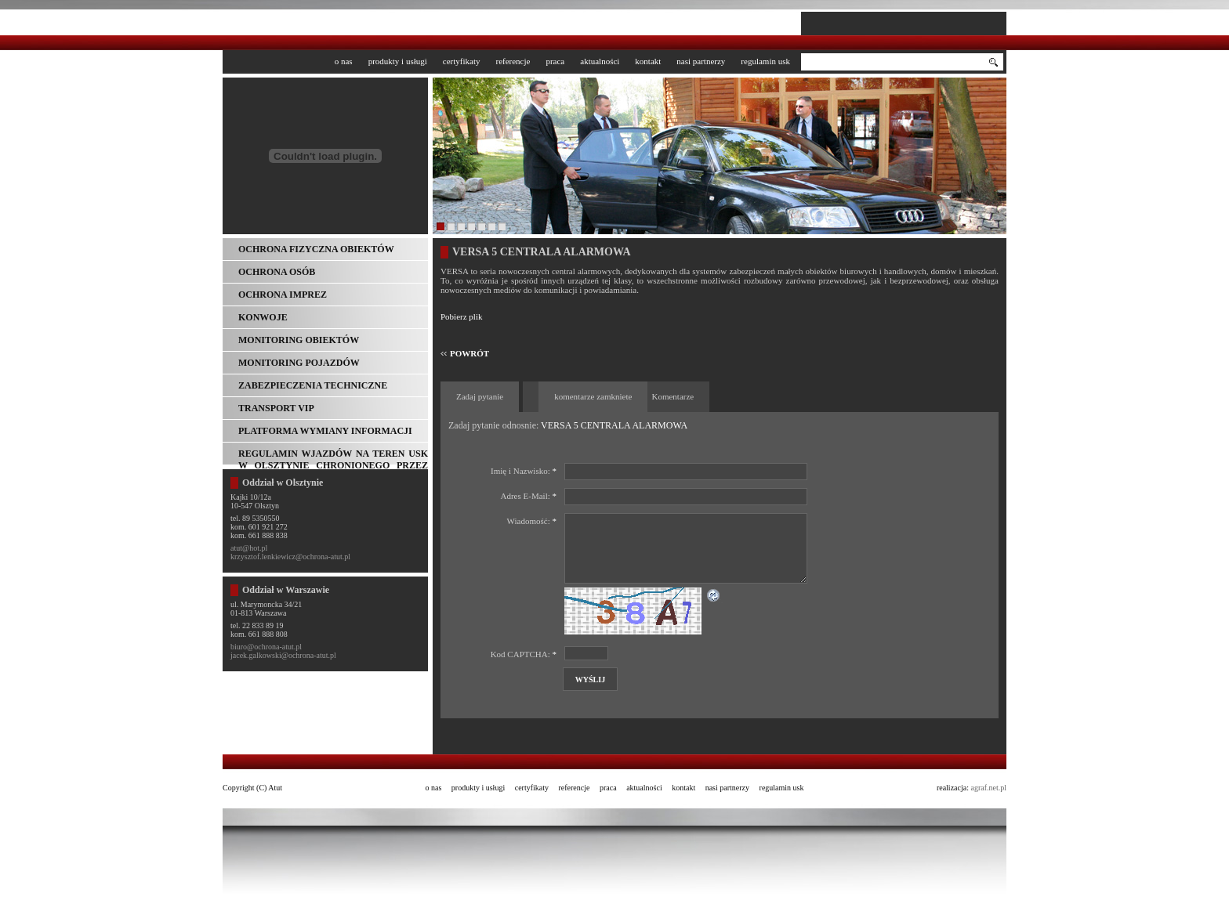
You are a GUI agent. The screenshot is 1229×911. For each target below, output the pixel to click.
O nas (344, 61)
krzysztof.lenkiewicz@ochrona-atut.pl (290, 556)
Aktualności (599, 61)
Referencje (512, 61)
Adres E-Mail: (528, 496)
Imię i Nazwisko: (523, 470)
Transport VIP (276, 408)
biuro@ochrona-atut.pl (266, 646)
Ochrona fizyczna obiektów (316, 249)
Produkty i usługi (397, 61)
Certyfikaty (461, 61)
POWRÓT (469, 353)
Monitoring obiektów (298, 339)
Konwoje (263, 317)
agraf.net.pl (988, 787)
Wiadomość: (531, 521)
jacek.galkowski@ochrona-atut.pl (283, 655)
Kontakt (648, 61)
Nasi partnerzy (700, 61)
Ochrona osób (276, 271)
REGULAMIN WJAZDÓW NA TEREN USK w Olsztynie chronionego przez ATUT (333, 456)
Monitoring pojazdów (299, 362)
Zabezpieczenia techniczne (312, 385)
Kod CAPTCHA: (523, 654)
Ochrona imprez (282, 294)
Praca (555, 61)
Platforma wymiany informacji (325, 430)
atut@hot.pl (248, 548)
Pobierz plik (461, 316)
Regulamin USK (765, 61)
